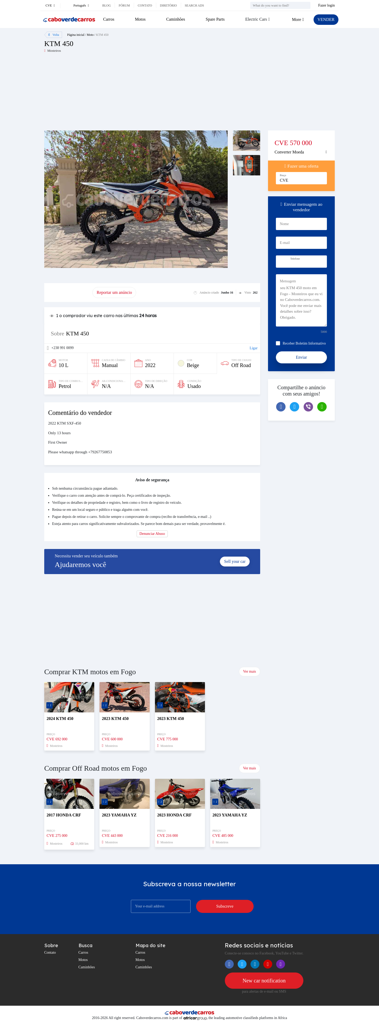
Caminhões (175, 19)
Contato (145, 5)
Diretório (168, 5)
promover (68, 292)
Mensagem (288, 281)
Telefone (295, 258)
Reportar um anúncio (114, 292)
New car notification (264, 980)
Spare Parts (215, 19)
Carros (108, 19)
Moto (90, 35)
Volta (53, 35)
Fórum (124, 5)
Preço (283, 175)
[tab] (301, 152)
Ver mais (249, 671)
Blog (106, 5)
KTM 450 (102, 35)
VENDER (326, 19)
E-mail (285, 243)
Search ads (194, 5)
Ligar (254, 348)
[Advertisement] (117, 93)
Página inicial (76, 35)
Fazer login (326, 5)
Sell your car (235, 561)
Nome (284, 224)
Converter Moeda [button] (289, 152)
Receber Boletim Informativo (304, 343)
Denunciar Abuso (152, 534)
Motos (140, 19)
